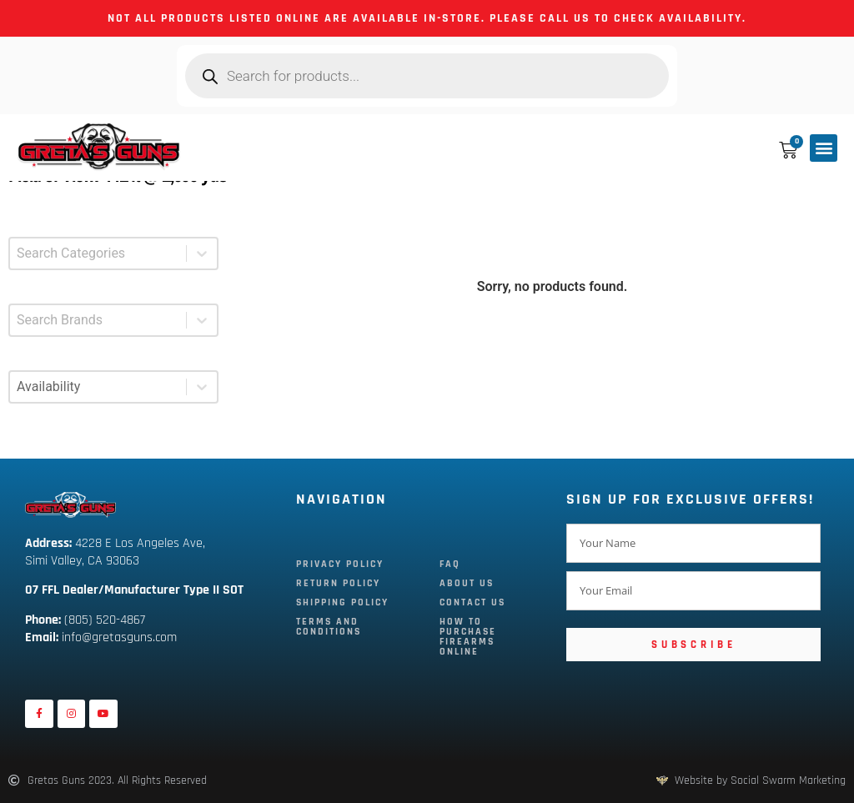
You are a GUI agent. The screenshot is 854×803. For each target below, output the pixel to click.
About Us (467, 583)
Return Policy (338, 583)
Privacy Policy (340, 564)
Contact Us (472, 602)
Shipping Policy (342, 602)
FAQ (450, 564)
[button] (823, 148)
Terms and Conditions (328, 626)
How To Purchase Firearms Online (468, 636)
